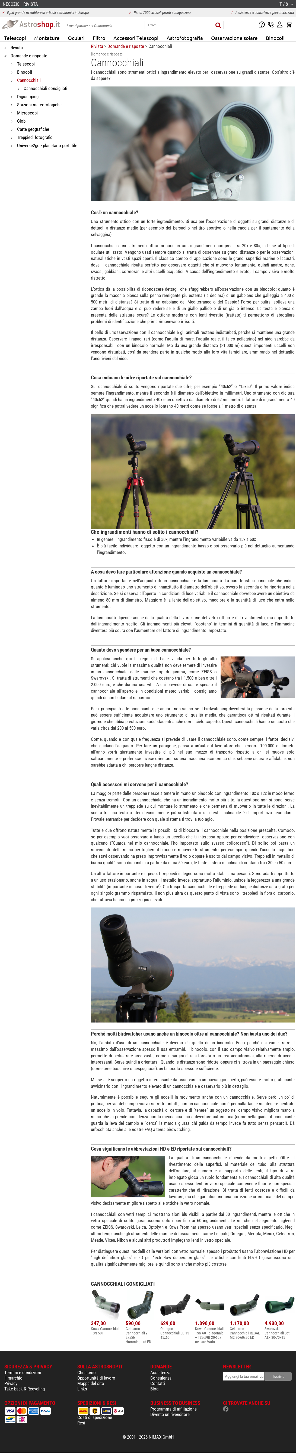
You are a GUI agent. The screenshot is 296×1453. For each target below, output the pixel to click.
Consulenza (160, 1378)
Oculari (76, 38)
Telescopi (15, 38)
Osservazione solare (234, 38)
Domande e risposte (125, 46)
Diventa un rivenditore (170, 1414)
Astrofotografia (185, 38)
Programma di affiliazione (173, 1409)
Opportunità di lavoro (96, 1378)
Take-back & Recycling (24, 1389)
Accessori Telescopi (135, 38)
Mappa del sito (90, 1383)
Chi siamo (86, 1372)
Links (82, 1389)
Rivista (97, 46)
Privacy (10, 1383)
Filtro (99, 38)
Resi (81, 1423)
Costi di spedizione (94, 1417)
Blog (154, 1389)
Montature (47, 38)
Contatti (157, 1383)
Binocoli (275, 38)
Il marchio (13, 1378)
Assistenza (160, 1372)
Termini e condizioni (22, 1372)
